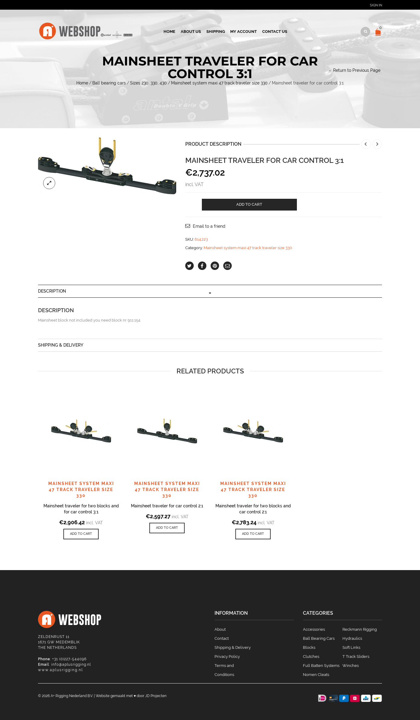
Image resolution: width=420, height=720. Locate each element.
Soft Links (351, 647)
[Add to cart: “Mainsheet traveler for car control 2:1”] (167, 528)
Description (52, 291)
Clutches (311, 656)
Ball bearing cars (109, 83)
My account (243, 31)
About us (191, 31)
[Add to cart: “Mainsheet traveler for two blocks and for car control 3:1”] (81, 534)
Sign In (376, 5)
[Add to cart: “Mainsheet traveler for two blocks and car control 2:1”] (253, 534)
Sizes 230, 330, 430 (148, 83)
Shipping (215, 31)
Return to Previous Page (356, 70)
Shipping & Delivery (60, 345)
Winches (350, 665)
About (220, 629)
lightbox (49, 183)
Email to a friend (209, 226)
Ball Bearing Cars (319, 638)
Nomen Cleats (316, 674)
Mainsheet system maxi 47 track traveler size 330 (219, 83)
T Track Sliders (355, 656)
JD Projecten (156, 696)
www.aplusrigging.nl (60, 670)
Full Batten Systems (321, 665)
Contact (222, 638)
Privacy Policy (227, 656)
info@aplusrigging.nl (71, 664)
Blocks (309, 647)
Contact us (274, 31)
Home (169, 31)
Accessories (314, 629)
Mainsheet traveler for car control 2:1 (167, 505)
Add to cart (249, 204)
